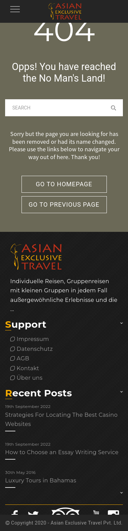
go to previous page (64, 204)
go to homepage (64, 184)
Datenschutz (31, 349)
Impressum (29, 339)
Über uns (26, 378)
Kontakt (24, 368)
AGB (19, 358)
